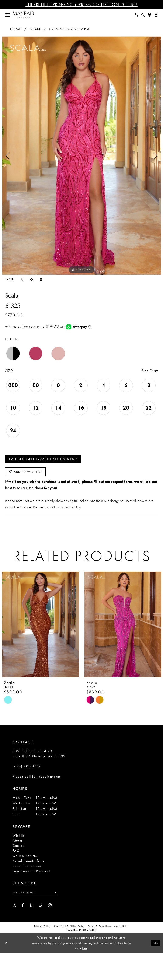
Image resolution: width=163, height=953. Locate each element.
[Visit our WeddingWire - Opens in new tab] (50, 905)
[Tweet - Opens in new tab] (22, 279)
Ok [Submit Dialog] (155, 943)
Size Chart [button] (150, 370)
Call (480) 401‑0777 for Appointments (43, 459)
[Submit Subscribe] (54, 892)
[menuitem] (7, 15)
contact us (51, 507)
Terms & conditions (99, 926)
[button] (7, 15)
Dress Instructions (28, 866)
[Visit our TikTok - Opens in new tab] (40, 905)
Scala (35, 29)
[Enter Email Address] (35, 892)
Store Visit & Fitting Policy (69, 926)
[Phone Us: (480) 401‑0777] (136, 15)
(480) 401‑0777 (27, 766)
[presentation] (40, 624)
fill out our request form (113, 481)
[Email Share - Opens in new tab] (40, 279)
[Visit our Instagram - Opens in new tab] (14, 905)
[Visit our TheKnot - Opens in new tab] (31, 905)
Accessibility (121, 926)
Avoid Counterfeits (28, 861)
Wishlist (19, 835)
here (84, 948)
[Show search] (143, 15)
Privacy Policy (42, 926)
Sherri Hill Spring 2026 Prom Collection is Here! (81, 4)
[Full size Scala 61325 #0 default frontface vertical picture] (81, 156)
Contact (19, 845)
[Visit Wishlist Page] (149, 15)
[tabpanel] (81, 156)
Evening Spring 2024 (69, 29)
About (17, 840)
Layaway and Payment (31, 871)
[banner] (23, 15)
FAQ (16, 850)
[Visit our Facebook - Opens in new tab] (22, 905)
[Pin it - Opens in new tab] (31, 279)
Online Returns (25, 856)
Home (15, 29)
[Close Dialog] (6, 943)
